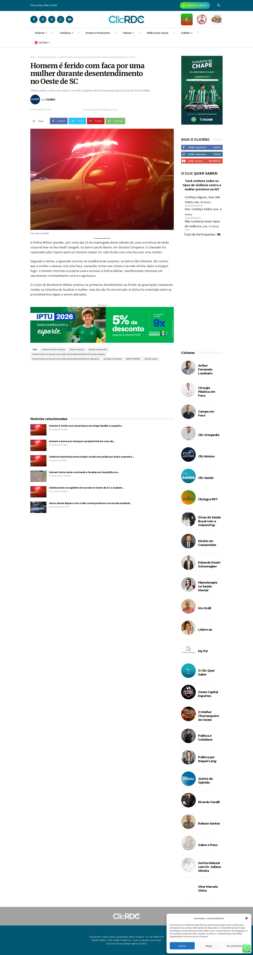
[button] (246, 918)
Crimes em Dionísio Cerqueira (53, 349)
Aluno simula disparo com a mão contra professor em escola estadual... (90, 503)
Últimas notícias (151, 359)
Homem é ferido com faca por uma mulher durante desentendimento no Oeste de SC (65, 359)
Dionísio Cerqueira (77, 349)
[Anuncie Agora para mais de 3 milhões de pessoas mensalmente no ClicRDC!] (195, 5)
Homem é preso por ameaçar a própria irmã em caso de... (82, 441)
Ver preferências (235, 945)
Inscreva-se (214, 161)
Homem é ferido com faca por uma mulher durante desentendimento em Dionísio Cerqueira (68, 354)
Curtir (216, 147)
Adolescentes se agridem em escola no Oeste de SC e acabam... (86, 487)
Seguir (216, 154)
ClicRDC (51, 99)
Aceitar (182, 945)
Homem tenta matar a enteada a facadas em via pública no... (84, 472)
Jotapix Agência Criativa (135, 943)
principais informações (112, 359)
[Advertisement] (102, 387)
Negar (208, 945)
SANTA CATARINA (133, 359)
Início (33, 57)
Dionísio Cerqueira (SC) (98, 349)
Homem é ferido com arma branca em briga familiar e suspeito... (86, 425)
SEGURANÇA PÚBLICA (47, 57)
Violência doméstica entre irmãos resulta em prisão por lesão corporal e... (91, 456)
